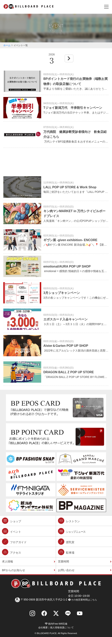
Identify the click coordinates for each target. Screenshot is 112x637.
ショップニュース (72, 531)
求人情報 (7, 561)
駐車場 (66, 552)
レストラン (69, 521)
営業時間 (63, 561)
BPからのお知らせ (13, 570)
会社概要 (43, 627)
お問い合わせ (66, 570)
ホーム (6, 45)
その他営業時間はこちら (82, 599)
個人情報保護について (62, 627)
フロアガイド (14, 541)
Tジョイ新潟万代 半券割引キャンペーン (72, 107)
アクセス (11, 552)
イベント (11, 531)
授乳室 (66, 541)
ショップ (11, 521)
